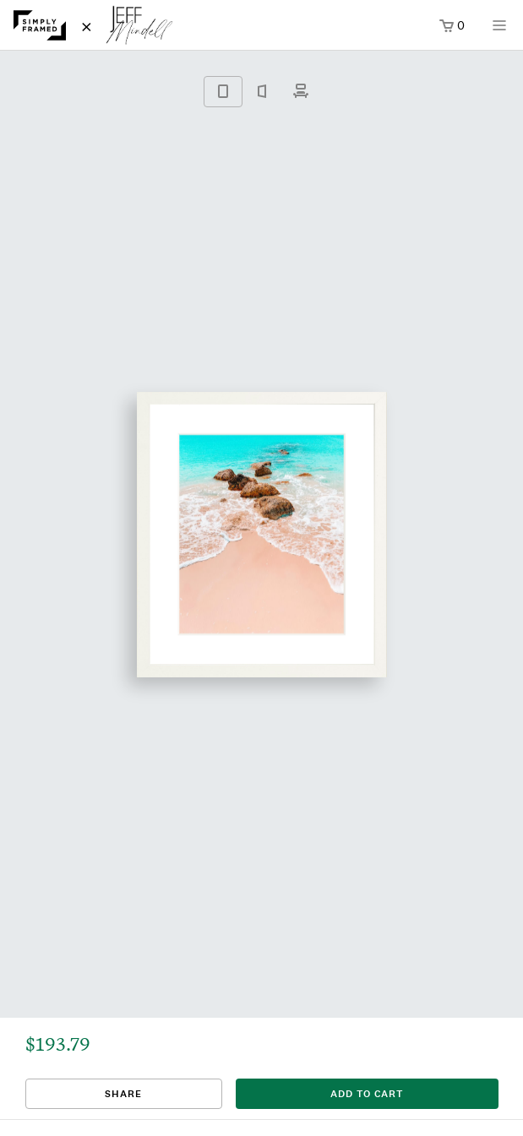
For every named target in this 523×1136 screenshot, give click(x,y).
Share (123, 1094)
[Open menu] (499, 31)
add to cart (366, 1094)
